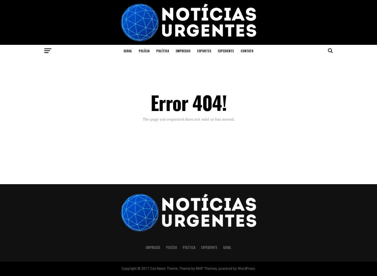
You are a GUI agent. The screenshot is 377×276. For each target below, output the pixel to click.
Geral (128, 50)
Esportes (204, 50)
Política (162, 50)
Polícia (144, 50)
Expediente (226, 50)
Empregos (183, 50)
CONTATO (247, 50)
